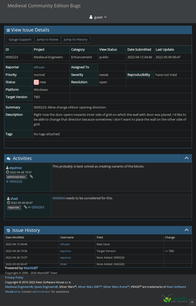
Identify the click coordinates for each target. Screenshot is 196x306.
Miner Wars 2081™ (90, 287)
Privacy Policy (14, 277)
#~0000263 (36, 207)
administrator (41, 291)
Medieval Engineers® (19, 287)
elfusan (39, 67)
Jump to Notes (48, 39)
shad (14, 198)
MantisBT (31, 268)
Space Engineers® (46, 287)
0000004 (58, 198)
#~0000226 (14, 181)
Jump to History (76, 39)
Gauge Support (20, 39)
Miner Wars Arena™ (116, 287)
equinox (15, 167)
